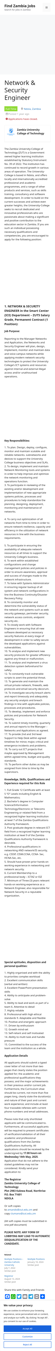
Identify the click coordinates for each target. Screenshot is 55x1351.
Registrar (8, 1275)
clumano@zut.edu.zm (23, 1213)
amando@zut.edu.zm (19, 1209)
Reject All (27, 1344)
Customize (27, 1336)
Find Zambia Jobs (19, 5)
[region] (27, 1325)
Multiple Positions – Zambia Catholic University (13, 1262)
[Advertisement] (27, 45)
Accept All (27, 1328)
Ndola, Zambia (32, 109)
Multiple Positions (36, 1259)
